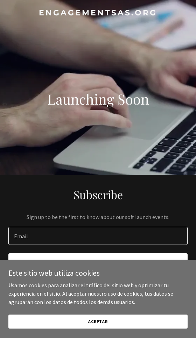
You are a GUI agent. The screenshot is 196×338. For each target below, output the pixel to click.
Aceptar (98, 321)
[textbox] (98, 236)
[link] (98, 13)
